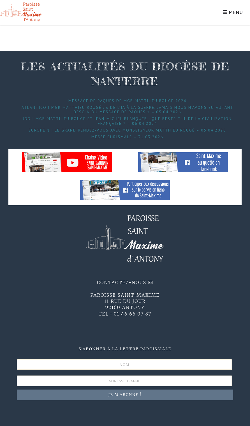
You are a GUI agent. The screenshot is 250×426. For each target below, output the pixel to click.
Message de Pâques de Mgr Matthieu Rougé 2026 (127, 100)
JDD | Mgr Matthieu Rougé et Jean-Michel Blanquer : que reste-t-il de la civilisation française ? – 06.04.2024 (127, 121)
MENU (233, 12)
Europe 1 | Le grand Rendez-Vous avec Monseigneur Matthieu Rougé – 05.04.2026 (127, 130)
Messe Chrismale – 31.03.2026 (127, 136)
